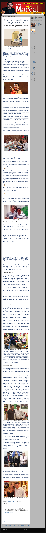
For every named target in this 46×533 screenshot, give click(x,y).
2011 (33, 80)
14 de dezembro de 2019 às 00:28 (9, 512)
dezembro (34, 53)
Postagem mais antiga (25, 525)
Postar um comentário (7, 521)
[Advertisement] (34, 99)
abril (33, 67)
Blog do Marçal (38, 23)
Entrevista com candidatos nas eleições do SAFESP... (37, 56)
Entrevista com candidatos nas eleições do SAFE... (37, 54)
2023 (33, 47)
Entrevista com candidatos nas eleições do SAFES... (37, 58)
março (34, 68)
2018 (33, 72)
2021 (33, 49)
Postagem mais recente (7, 525)
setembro (34, 62)
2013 (33, 78)
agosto (34, 63)
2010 (33, 81)
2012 (33, 79)
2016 (33, 74)
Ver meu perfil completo (38, 25)
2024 (33, 46)
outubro (34, 61)
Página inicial (16, 525)
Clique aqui (35, 18)
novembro (34, 60)
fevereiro (34, 69)
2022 (33, 48)
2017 (33, 73)
